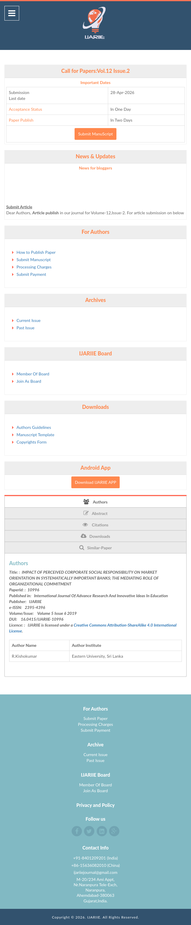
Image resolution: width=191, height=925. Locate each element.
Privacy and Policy (95, 805)
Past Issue (25, 327)
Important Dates (95, 82)
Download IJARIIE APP (95, 482)
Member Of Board (33, 373)
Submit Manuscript (34, 259)
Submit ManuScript (95, 133)
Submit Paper (95, 718)
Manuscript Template (35, 434)
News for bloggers (95, 167)
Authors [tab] (95, 501)
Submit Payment (31, 274)
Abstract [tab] (95, 513)
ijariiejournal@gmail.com (96, 872)
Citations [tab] (95, 524)
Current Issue (29, 320)
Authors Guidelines (34, 427)
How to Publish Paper (36, 252)
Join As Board (29, 381)
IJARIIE (94, 917)
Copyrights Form (32, 441)
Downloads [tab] (95, 536)
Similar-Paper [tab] (95, 547)
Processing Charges (34, 266)
